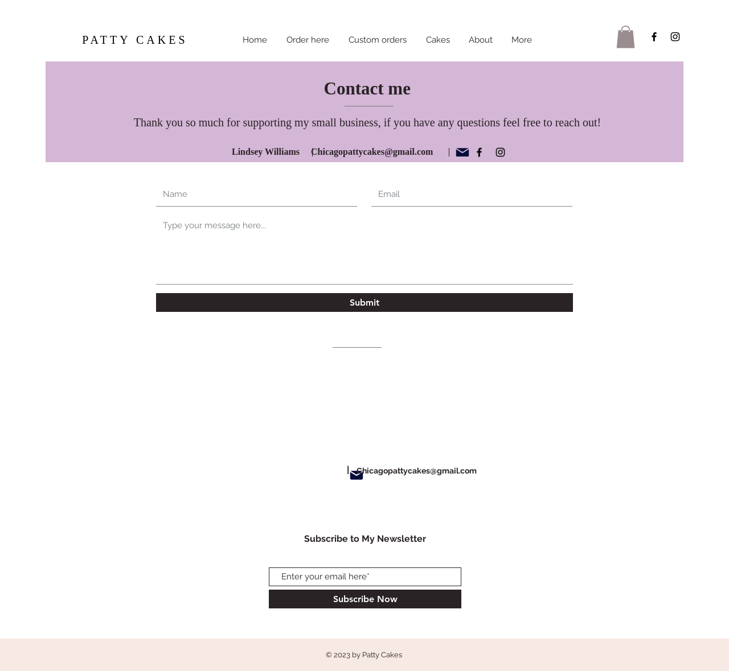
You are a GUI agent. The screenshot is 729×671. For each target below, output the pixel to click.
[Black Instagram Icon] (675, 37)
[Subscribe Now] (365, 599)
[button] (625, 37)
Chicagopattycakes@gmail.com (372, 152)
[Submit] (364, 302)
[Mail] (462, 152)
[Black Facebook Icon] (654, 37)
